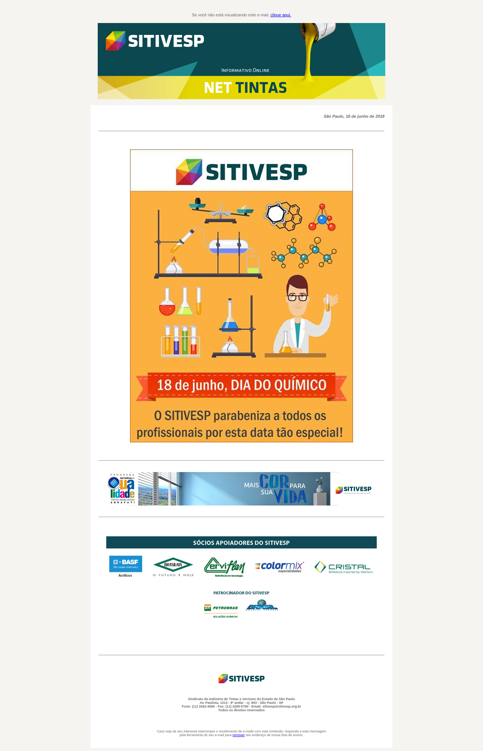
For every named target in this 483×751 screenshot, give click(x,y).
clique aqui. (280, 15)
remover (239, 735)
